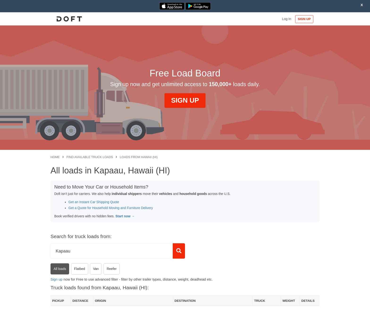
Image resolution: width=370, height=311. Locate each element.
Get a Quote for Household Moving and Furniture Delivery (110, 208)
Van (96, 269)
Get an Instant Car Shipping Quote (93, 202)
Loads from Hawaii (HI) (139, 157)
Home (55, 157)
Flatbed (79, 269)
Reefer (112, 269)
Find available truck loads (90, 157)
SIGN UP (304, 19)
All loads (60, 269)
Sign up (56, 279)
